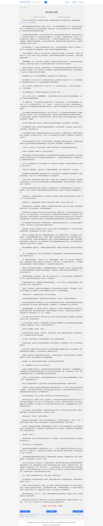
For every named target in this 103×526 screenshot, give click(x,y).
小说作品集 (74, 2)
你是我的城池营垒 (27, 514)
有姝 (25, 7)
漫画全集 (67, 2)
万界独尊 (32, 516)
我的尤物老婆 (33, 514)
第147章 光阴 (66, 17)
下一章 (77, 511)
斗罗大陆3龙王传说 (44, 514)
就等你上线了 (50, 514)
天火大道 (65, 514)
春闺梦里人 (69, 514)
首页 (22, 7)
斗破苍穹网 (24, 2)
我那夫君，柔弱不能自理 (25, 516)
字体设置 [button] (81, 2)
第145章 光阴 (41, 17)
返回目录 (51, 511)
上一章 (25, 511)
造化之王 (38, 514)
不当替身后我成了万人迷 (58, 514)
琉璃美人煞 (74, 514)
